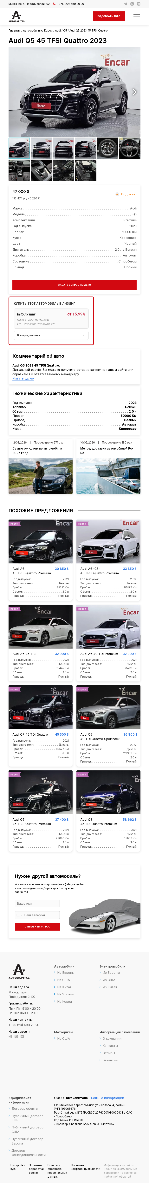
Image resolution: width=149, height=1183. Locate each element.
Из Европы (65, 972)
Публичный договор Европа (27, 1141)
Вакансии (110, 1060)
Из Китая (64, 987)
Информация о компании (120, 1032)
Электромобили (112, 966)
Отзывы (109, 1053)
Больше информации (107, 1098)
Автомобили (64, 966)
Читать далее (23, 378)
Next (134, 92)
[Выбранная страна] (19, 915)
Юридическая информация (20, 1100)
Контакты (110, 1046)
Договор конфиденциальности (28, 1153)
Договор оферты (25, 1108)
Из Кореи (64, 1001)
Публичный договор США (27, 1129)
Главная (15, 30)
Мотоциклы (63, 1032)
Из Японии (65, 994)
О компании (112, 1038)
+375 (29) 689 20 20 (68, 3)
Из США (63, 980)
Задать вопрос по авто (74, 284)
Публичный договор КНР (27, 1118)
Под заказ (129, 194)
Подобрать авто (108, 16)
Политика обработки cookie (36, 1168)
